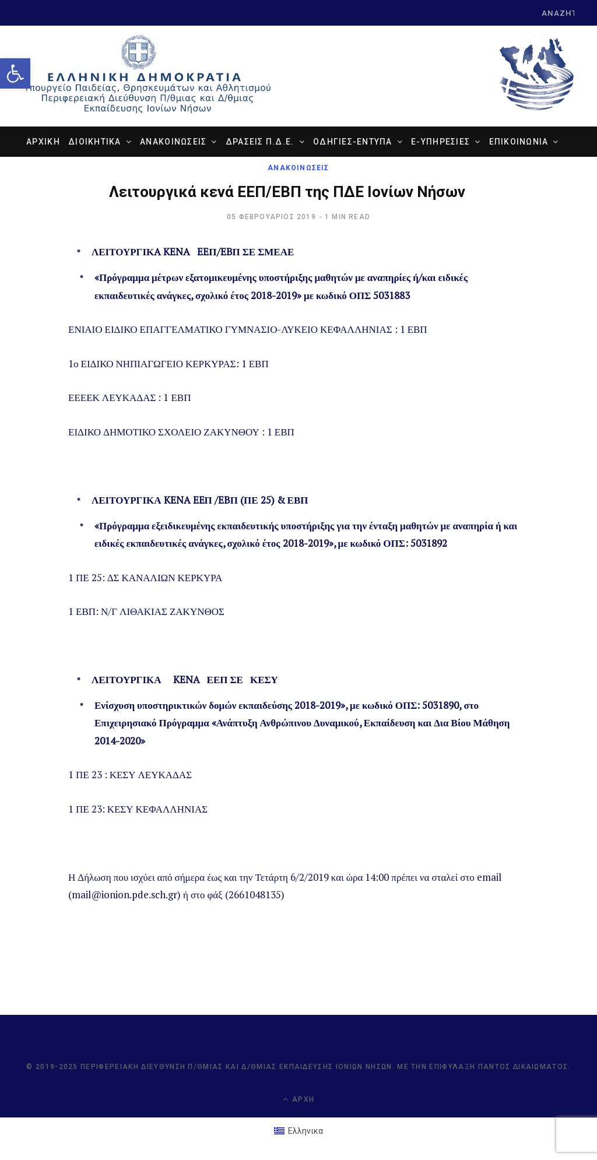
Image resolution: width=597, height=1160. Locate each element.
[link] (15, 73)
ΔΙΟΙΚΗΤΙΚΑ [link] (94, 141)
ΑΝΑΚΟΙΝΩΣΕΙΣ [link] (173, 141)
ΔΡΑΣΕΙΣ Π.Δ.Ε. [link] (260, 141)
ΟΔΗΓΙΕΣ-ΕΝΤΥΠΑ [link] (352, 141)
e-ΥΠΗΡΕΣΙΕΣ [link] (440, 141)
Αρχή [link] (298, 1099)
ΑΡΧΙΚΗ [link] (43, 141)
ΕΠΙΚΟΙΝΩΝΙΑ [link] (519, 141)
